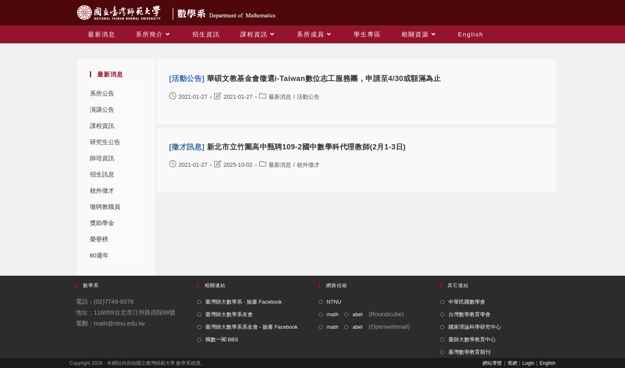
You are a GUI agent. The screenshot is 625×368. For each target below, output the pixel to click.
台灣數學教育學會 (469, 314)
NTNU (334, 302)
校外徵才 (102, 190)
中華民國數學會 (466, 302)
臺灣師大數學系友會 (229, 314)
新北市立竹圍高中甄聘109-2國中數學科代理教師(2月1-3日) (287, 147)
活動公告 (308, 97)
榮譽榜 (99, 239)
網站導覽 (492, 363)
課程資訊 (102, 125)
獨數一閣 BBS (222, 339)
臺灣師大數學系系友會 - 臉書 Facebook (251, 327)
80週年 (99, 255)
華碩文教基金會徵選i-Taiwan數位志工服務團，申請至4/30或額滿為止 (305, 78)
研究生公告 (105, 141)
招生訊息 (102, 174)
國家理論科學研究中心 (474, 327)
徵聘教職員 (105, 206)
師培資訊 (102, 158)
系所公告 (102, 93)
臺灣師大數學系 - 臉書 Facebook (243, 302)
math (333, 314)
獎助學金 (102, 222)
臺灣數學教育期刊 (469, 352)
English (547, 363)
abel (357, 314)
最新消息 (280, 97)
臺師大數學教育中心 (472, 339)
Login (528, 363)
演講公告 (102, 109)
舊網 (512, 363)
